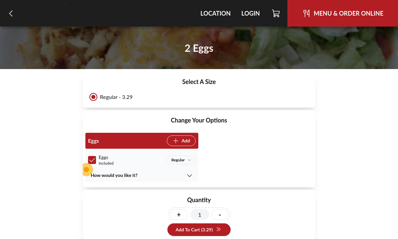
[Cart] (276, 13)
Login (250, 13)
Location (215, 13)
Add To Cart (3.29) (198, 229)
